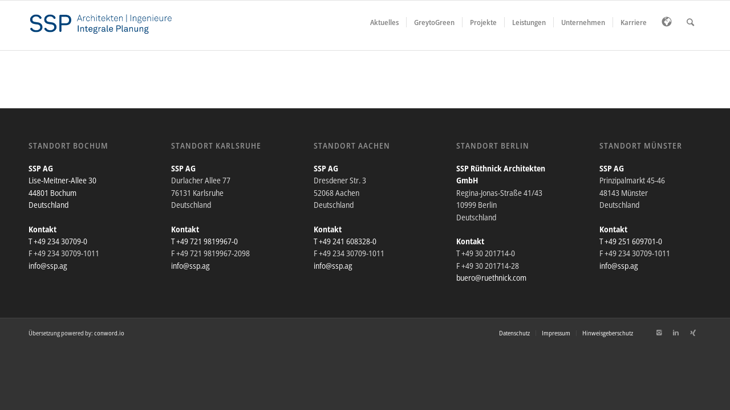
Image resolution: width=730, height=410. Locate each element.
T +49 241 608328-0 (345, 241)
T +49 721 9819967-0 (204, 241)
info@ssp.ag (48, 265)
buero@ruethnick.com (491, 277)
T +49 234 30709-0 (58, 241)
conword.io (109, 333)
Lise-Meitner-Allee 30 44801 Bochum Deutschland (62, 192)
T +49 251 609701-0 (630, 241)
